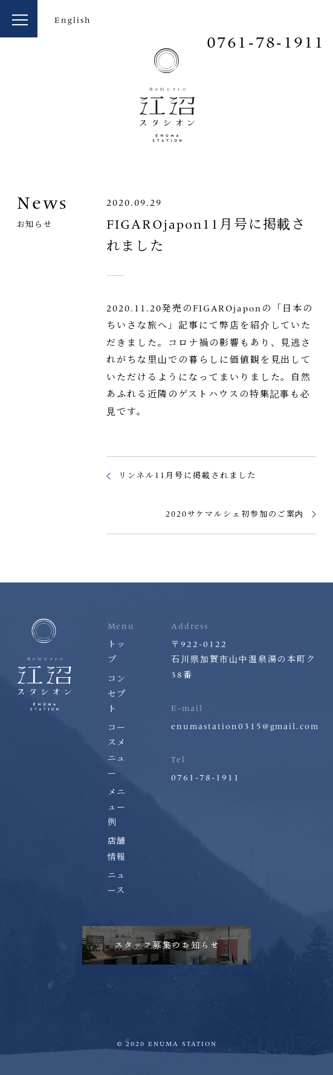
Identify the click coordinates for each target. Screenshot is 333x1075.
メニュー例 (117, 807)
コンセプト (117, 694)
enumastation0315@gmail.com (245, 726)
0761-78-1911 (266, 42)
